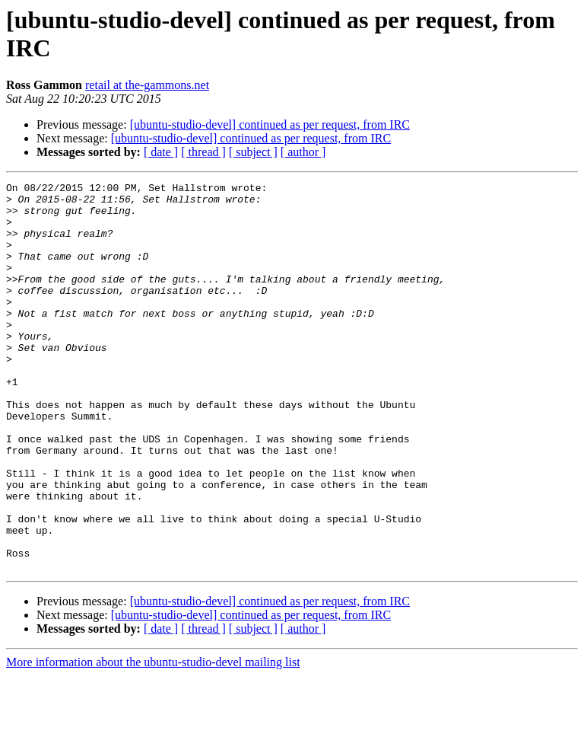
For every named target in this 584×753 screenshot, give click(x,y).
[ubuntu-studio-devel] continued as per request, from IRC (270, 124)
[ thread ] (203, 151)
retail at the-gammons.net (147, 84)
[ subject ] (253, 151)
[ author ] (303, 151)
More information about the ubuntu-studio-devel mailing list (153, 739)
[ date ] (161, 151)
